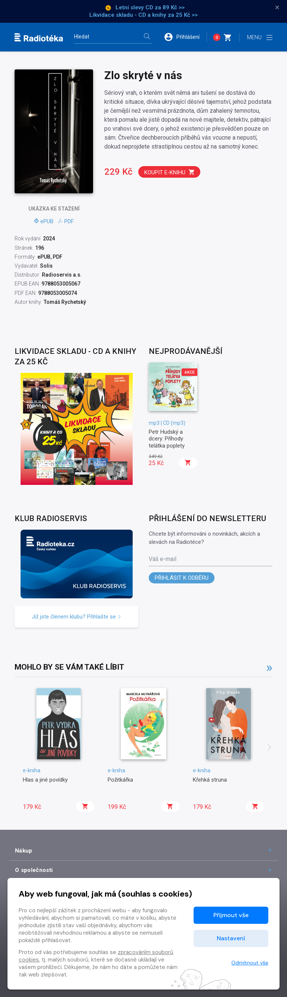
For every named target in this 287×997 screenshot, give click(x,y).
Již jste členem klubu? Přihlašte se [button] (76, 616)
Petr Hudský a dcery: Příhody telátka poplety (167, 439)
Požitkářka (120, 779)
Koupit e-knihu (169, 172)
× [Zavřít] (277, 7)
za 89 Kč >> (170, 7)
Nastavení (231, 938)
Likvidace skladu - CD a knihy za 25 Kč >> (143, 15)
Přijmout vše (231, 915)
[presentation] (269, 748)
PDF (66, 221)
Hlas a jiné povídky (45, 779)
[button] (185, 37)
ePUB (43, 221)
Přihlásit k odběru (182, 577)
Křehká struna (210, 779)
